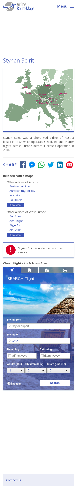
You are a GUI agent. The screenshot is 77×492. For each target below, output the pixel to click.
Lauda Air (15, 200)
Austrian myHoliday (22, 191)
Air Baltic (15, 230)
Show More (15, 205)
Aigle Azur (16, 225)
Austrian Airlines (20, 186)
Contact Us (13, 480)
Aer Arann (16, 216)
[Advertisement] (38, 35)
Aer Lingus (16, 221)
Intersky (14, 195)
